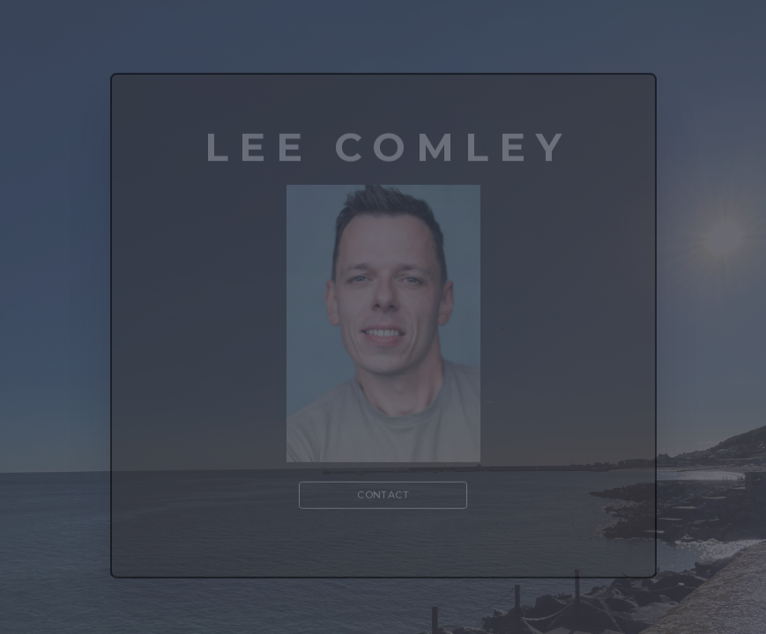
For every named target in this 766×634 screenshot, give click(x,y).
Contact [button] (383, 496)
